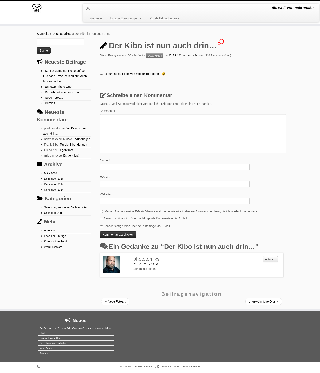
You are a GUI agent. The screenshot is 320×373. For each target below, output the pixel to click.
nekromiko (192, 55)
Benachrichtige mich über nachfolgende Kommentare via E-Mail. (145, 218)
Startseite (95, 18)
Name (105, 160)
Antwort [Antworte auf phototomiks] (270, 259)
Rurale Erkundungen (165, 18)
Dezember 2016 (54, 178)
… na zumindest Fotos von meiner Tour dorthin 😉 (133, 74)
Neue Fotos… (54, 97)
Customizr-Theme (191, 366)
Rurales (50, 103)
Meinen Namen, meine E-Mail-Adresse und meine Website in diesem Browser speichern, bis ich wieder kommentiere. (181, 211)
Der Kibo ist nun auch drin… (63, 92)
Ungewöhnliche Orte (58, 86)
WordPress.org (53, 246)
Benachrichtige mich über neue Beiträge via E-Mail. (136, 226)
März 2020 (50, 173)
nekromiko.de (135, 366)
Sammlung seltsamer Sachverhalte (65, 207)
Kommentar (107, 111)
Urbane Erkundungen (125, 18)
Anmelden (50, 230)
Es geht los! (65, 150)
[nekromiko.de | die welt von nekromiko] (37, 8)
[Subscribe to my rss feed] (89, 8)
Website (105, 194)
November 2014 (54, 189)
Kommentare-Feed (55, 241)
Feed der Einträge (55, 236)
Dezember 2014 (54, 184)
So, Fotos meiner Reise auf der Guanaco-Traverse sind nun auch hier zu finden (65, 76)
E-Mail (105, 177)
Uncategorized (61, 33)
